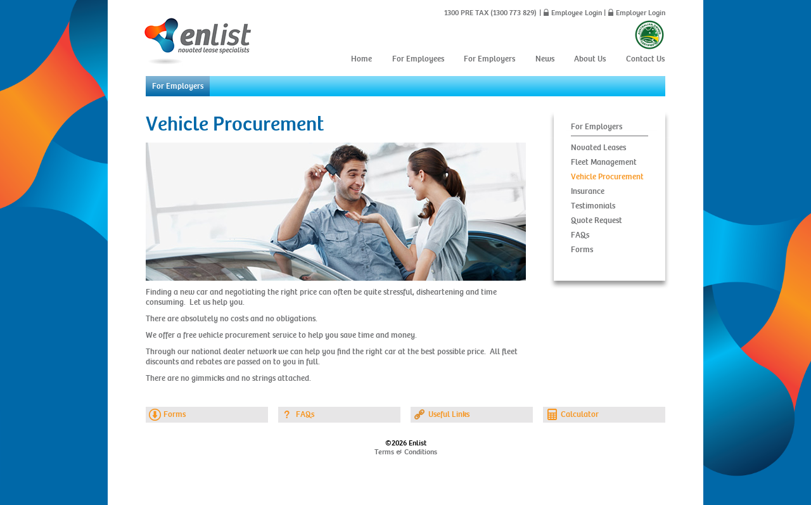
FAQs (580, 235)
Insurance (587, 191)
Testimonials (593, 206)
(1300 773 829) (513, 12)
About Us (590, 59)
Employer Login (640, 12)
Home (361, 59)
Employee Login (576, 12)
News (544, 59)
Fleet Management (604, 162)
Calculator (580, 414)
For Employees (418, 59)
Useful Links (448, 414)
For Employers (489, 59)
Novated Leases (598, 148)
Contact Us (645, 59)
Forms (582, 250)
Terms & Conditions (405, 451)
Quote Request (596, 220)
